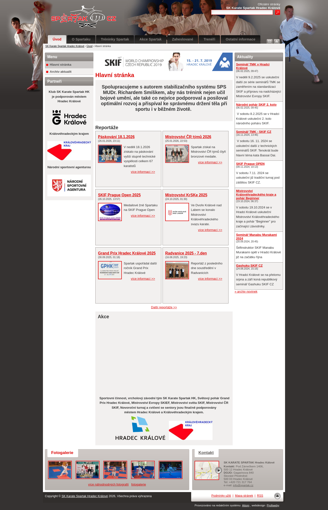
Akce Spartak (150, 39)
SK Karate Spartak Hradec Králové (64, 46)
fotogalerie (138, 484)
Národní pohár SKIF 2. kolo (256, 104)
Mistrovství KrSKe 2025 (186, 195)
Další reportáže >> (164, 307)
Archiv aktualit (61, 71)
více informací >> (143, 172)
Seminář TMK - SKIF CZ (253, 132)
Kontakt (206, 452)
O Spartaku (81, 39)
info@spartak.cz (243, 485)
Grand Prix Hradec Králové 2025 (127, 253)
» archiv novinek (246, 291)
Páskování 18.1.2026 (116, 137)
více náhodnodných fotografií (108, 484)
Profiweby (273, 505)
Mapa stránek (244, 495)
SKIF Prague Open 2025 (119, 195)
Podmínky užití (221, 495)
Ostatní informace (240, 39)
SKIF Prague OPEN (250, 164)
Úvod (57, 39)
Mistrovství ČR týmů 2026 (188, 137)
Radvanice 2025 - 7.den (186, 253)
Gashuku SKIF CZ (249, 265)
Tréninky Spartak (115, 39)
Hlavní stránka (60, 64)
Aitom (245, 505)
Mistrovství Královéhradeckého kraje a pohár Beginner (256, 194)
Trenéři (209, 39)
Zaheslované (182, 39)
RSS (260, 495)
